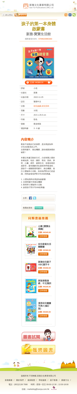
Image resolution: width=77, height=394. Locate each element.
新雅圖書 (8, 380)
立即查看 (43, 236)
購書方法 (65, 380)
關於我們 (20, 380)
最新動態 (31, 380)
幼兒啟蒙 (37, 106)
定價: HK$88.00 (36, 82)
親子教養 (54, 380)
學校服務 (42, 380)
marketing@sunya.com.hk (38, 389)
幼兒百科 (45, 106)
